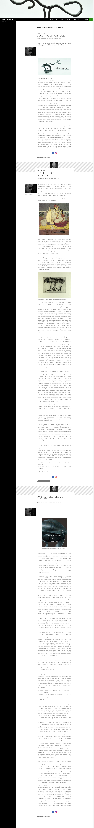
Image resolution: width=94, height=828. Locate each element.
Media (68, 19)
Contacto (86, 19)
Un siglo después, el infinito (50, 498)
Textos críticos (41, 33)
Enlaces (74, 19)
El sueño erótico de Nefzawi (50, 174)
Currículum (63, 19)
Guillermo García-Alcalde (54, 38)
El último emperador (51, 35)
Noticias (80, 19)
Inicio (51, 19)
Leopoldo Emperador (8, 19)
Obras (56, 19)
